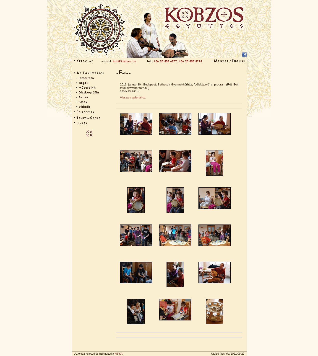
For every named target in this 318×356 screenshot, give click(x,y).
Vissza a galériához (133, 97)
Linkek (82, 123)
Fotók (83, 102)
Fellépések (85, 112)
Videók (84, 106)
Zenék (84, 97)
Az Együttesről (90, 73)
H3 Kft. (119, 353)
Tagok (84, 83)
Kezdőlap (84, 61)
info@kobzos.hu (124, 61)
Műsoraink (87, 87)
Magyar (221, 61)
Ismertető (86, 78)
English (238, 61)
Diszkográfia (89, 92)
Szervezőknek (88, 117)
